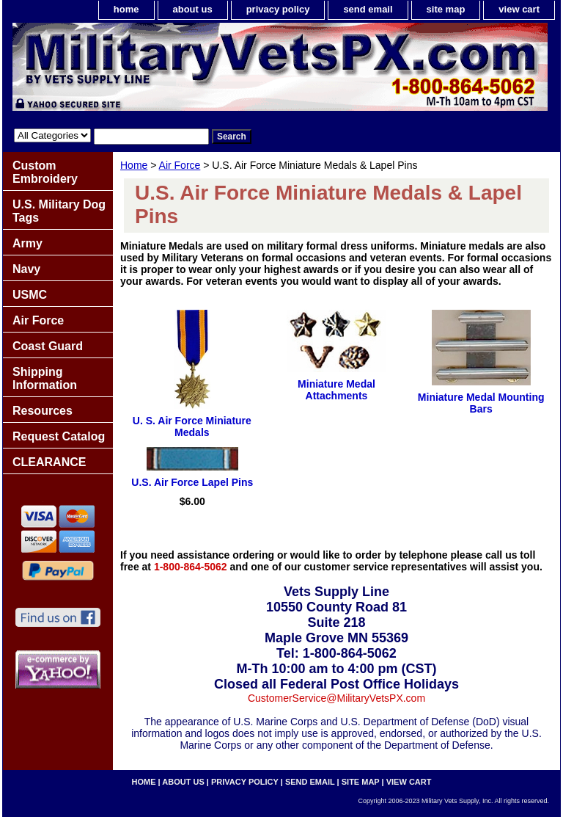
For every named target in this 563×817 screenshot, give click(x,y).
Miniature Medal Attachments (336, 390)
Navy (26, 269)
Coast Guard (47, 346)
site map (446, 9)
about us (193, 9)
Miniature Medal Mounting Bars (481, 403)
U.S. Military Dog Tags (59, 211)
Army (27, 243)
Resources (42, 410)
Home (133, 165)
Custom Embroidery (45, 172)
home (126, 9)
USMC (29, 294)
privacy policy (278, 9)
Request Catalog (58, 436)
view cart (519, 9)
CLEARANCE (49, 462)
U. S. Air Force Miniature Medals (192, 426)
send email (367, 9)
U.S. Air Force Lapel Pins (192, 482)
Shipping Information (44, 378)
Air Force (180, 165)
